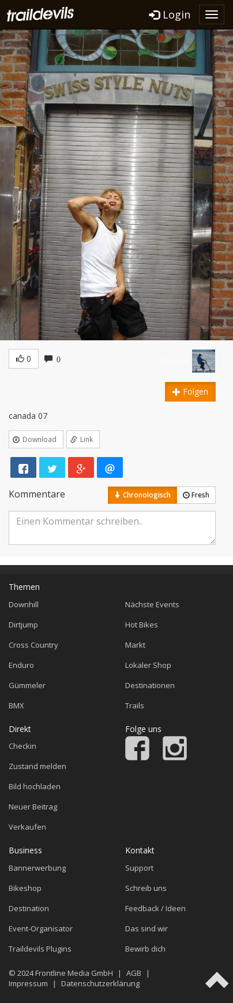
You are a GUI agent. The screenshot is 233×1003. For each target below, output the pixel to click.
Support (139, 868)
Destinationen (150, 685)
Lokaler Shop (148, 665)
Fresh (196, 495)
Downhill (24, 604)
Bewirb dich (145, 948)
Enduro (21, 665)
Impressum (28, 983)
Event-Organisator (41, 928)
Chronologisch (142, 495)
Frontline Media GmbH (74, 973)
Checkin (22, 746)
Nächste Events (152, 604)
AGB (133, 973)
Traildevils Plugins (40, 948)
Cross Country (33, 645)
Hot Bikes (141, 624)
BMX (16, 705)
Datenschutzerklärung (100, 983)
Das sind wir (146, 928)
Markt (135, 645)
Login (169, 14)
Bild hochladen (35, 786)
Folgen (190, 391)
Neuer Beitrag (33, 806)
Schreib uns (146, 888)
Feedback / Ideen (155, 908)
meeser (174, 360)
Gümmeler (27, 685)
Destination (29, 908)
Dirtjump (23, 624)
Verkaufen (27, 827)
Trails (134, 705)
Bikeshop (25, 888)
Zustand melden (37, 766)
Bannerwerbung (37, 868)
